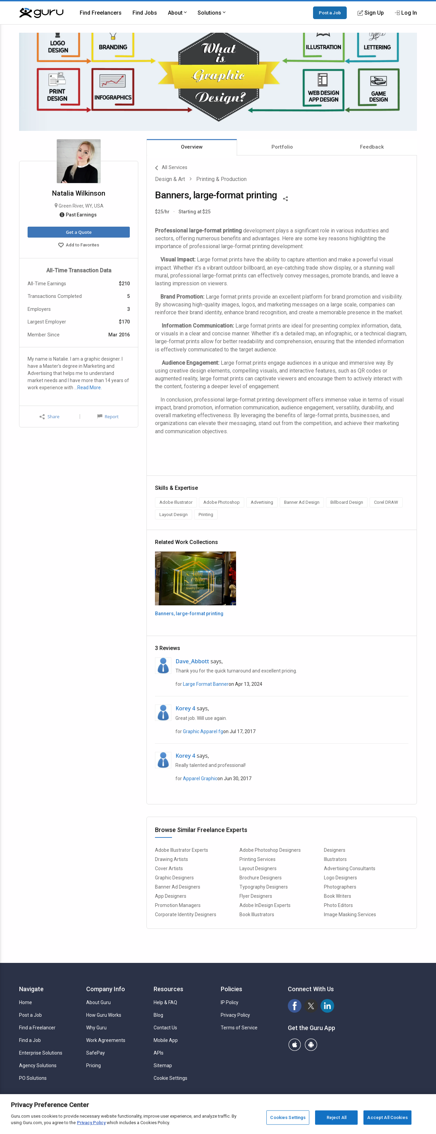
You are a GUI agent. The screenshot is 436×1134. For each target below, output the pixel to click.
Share (49, 416)
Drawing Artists (171, 859)
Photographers (340, 887)
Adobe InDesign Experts (265, 905)
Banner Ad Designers (177, 887)
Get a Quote (78, 232)
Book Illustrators (256, 914)
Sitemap (163, 1065)
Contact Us (165, 1027)
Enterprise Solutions (40, 1053)
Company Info (105, 989)
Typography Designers (263, 887)
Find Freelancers (101, 13)
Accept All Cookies (387, 1117)
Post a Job (330, 12)
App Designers (170, 896)
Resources (168, 989)
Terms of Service (239, 1027)
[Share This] (285, 198)
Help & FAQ (165, 1002)
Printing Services (257, 859)
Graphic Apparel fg (203, 731)
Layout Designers (258, 868)
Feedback (372, 147)
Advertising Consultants (349, 868)
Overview (192, 147)
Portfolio (282, 147)
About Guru (98, 1002)
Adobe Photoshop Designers (270, 850)
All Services (171, 168)
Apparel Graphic (200, 778)
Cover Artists (169, 868)
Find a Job (30, 1040)
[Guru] (41, 13)
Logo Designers (340, 877)
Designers (334, 850)
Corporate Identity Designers (185, 914)
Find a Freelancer (37, 1027)
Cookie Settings (170, 1078)
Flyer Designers (255, 896)
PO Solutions (33, 1078)
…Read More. (88, 387)
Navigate (31, 989)
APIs (159, 1053)
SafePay (95, 1053)
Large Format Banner (206, 684)
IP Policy (229, 1002)
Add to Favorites (78, 246)
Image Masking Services (350, 914)
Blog (158, 1015)
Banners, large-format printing (189, 613)
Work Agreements (105, 1040)
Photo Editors (338, 905)
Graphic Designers (174, 877)
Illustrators (335, 859)
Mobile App (166, 1040)
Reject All (336, 1117)
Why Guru (96, 1027)
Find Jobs (145, 13)
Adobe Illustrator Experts (181, 850)
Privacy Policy (235, 1015)
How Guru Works (103, 1015)
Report (108, 416)
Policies (231, 989)
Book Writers (337, 896)
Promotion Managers (178, 905)
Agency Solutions (38, 1065)
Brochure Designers (260, 877)
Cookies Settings (288, 1117)
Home (25, 1002)
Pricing (93, 1065)
